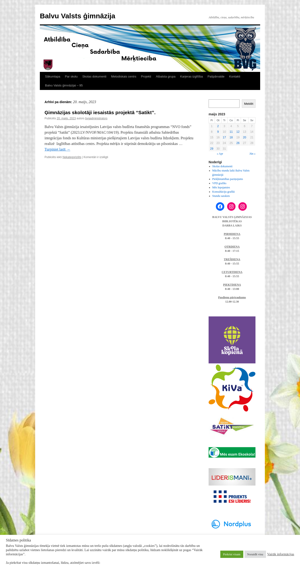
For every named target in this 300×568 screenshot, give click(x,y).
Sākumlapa (52, 76)
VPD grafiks (219, 183)
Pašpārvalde (216, 76)
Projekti (146, 76)
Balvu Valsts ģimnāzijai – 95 (64, 85)
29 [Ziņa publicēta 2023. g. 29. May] (211, 148)
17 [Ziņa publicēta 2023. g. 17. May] (224, 137)
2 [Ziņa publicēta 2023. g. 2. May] (218, 126)
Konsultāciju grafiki (223, 191)
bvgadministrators (96, 118)
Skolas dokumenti (94, 76)
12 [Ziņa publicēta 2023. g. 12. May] (237, 131)
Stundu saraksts (221, 196)
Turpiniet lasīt (57, 149)
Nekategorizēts (72, 157)
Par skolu (71, 76)
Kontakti (234, 76)
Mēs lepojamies (221, 187)
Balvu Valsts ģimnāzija (77, 16)
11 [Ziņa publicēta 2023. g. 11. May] (231, 131)
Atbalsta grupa (166, 76)
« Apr (220, 153)
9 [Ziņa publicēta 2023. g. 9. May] (218, 131)
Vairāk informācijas (280, 554)
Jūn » (252, 153)
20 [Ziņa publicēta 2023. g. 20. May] (244, 137)
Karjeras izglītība (191, 76)
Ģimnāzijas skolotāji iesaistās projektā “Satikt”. (100, 112)
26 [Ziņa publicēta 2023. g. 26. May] (237, 143)
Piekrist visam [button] (231, 554)
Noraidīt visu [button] (255, 554)
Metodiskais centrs (123, 76)
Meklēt (248, 103)
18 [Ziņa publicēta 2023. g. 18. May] (231, 137)
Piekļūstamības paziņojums (227, 179)
